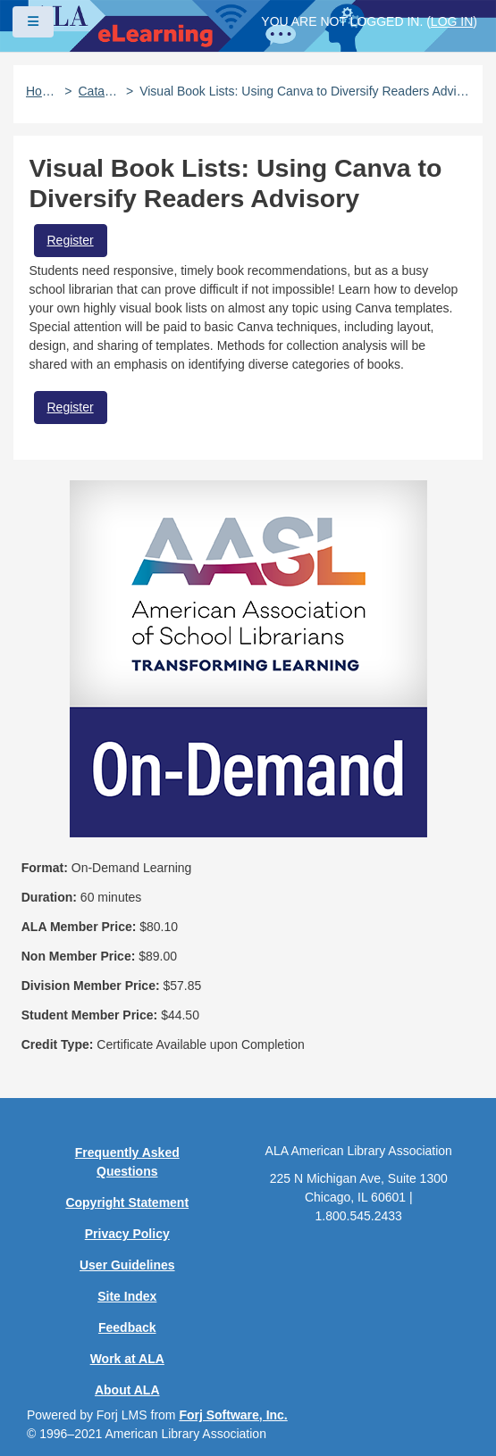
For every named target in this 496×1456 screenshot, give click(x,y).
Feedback (127, 1327)
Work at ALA (127, 1359)
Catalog (99, 91)
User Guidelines (127, 1265)
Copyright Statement (127, 1202)
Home (42, 91)
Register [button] (70, 240)
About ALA (127, 1390)
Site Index (126, 1296)
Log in (452, 21)
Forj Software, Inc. (233, 1415)
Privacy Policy (127, 1234)
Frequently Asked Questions (127, 1161)
